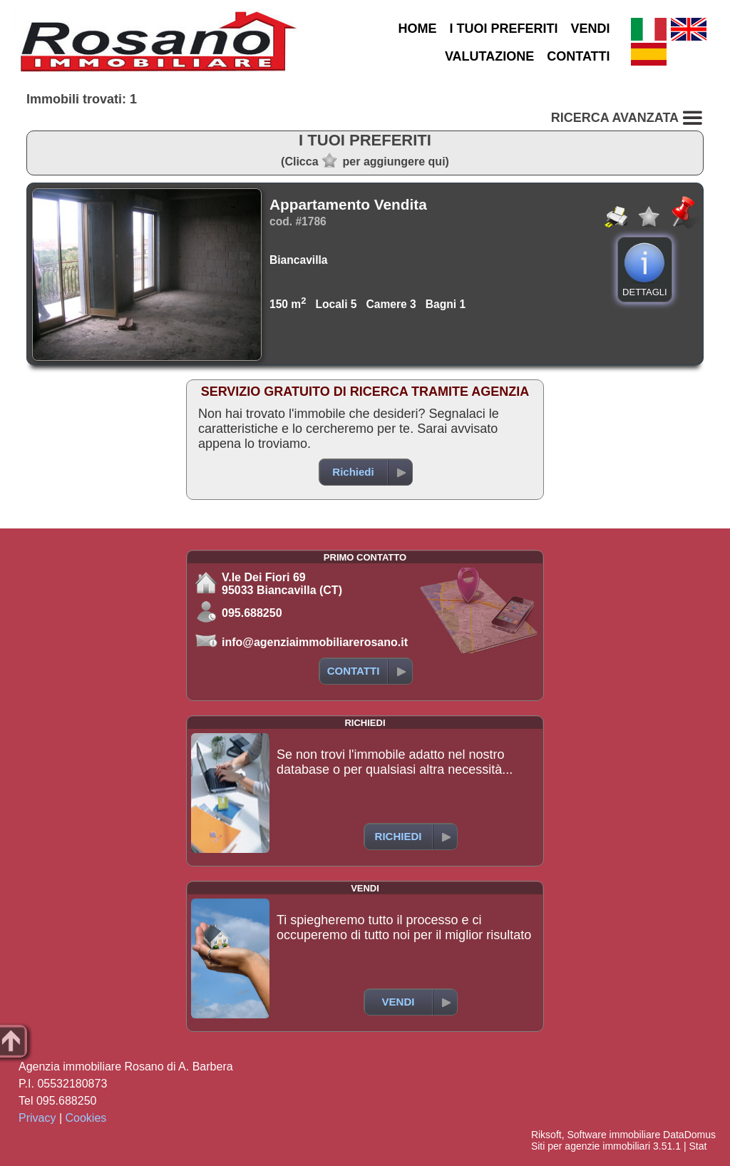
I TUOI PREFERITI (504, 28)
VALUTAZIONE (489, 56)
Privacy (37, 1118)
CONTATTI (578, 56)
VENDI (590, 28)
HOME (418, 28)
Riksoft (546, 1134)
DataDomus (689, 1134)
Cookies (86, 1118)
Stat (697, 1146)
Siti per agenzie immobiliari (590, 1146)
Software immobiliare (613, 1134)
